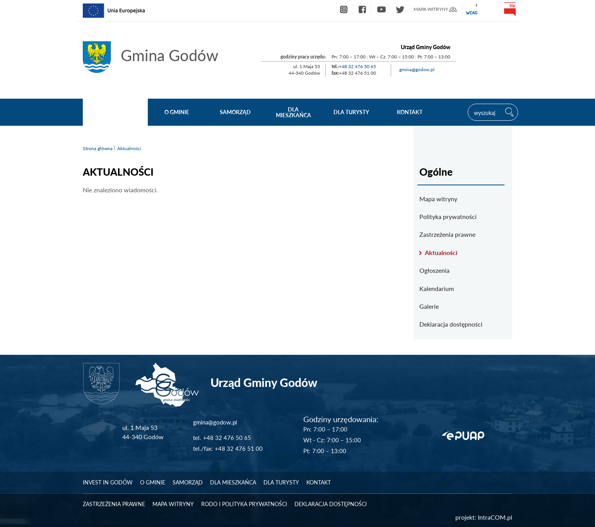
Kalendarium (436, 288)
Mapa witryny (438, 198)
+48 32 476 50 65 (357, 66)
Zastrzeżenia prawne (447, 234)
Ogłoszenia (434, 270)
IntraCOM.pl (495, 517)
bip (509, 9)
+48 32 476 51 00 (239, 448)
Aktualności (441, 252)
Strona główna (98, 148)
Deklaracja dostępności (450, 324)
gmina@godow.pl (416, 69)
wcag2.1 (471, 9)
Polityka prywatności (448, 216)
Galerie (429, 306)
